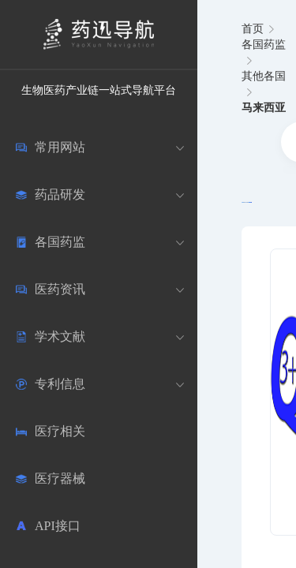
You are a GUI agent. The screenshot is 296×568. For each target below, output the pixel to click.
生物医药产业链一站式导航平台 (98, 90)
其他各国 (264, 76)
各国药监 (264, 44)
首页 (253, 29)
